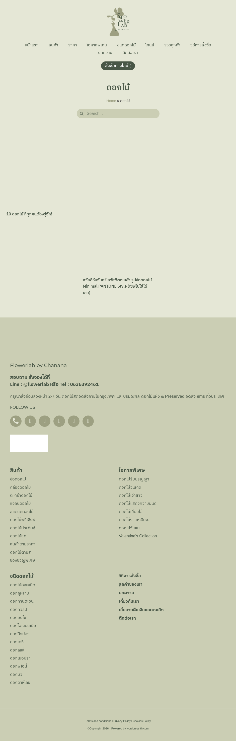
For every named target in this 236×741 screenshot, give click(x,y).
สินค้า (53, 45)
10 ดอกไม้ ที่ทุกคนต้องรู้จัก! (29, 214)
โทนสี (150, 45)
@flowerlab (36, 384)
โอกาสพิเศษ (97, 45)
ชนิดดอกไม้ (126, 45)
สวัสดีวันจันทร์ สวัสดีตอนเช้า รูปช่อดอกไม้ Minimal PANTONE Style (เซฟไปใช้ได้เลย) (117, 286)
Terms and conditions (98, 720)
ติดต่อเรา (130, 52)
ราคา (72, 45)
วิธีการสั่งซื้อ (201, 45)
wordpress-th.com (137, 728)
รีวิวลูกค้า (173, 45)
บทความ (105, 52)
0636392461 (84, 384)
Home (111, 101)
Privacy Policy (121, 720)
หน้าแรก (31, 45)
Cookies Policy (142, 720)
